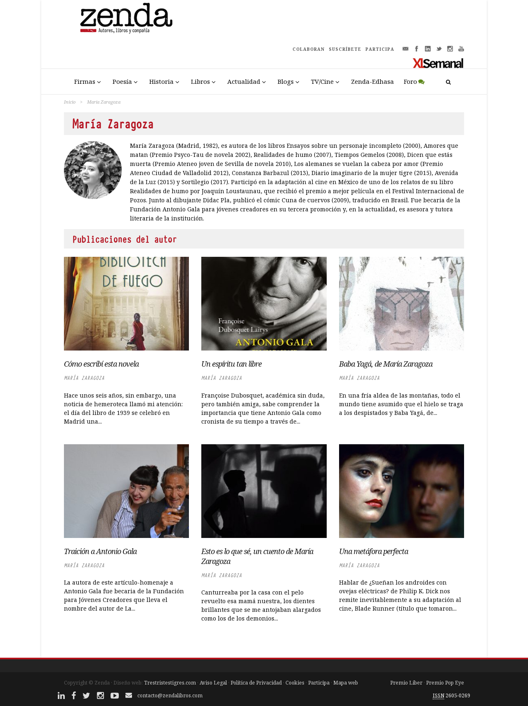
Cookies (294, 682)
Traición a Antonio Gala (100, 551)
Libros (200, 81)
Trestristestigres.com (170, 682)
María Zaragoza (84, 377)
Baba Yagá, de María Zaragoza (385, 364)
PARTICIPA (379, 49)
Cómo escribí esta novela (101, 364)
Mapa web (345, 682)
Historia (161, 81)
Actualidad (243, 81)
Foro (410, 81)
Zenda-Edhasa (372, 81)
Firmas (84, 81)
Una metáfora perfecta (373, 551)
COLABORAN (308, 49)
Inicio (69, 102)
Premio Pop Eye (445, 682)
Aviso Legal (213, 682)
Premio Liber (406, 682)
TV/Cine (322, 81)
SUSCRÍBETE (345, 49)
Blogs (286, 81)
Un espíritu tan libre (231, 364)
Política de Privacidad (256, 682)
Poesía (122, 81)
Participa (319, 682)
